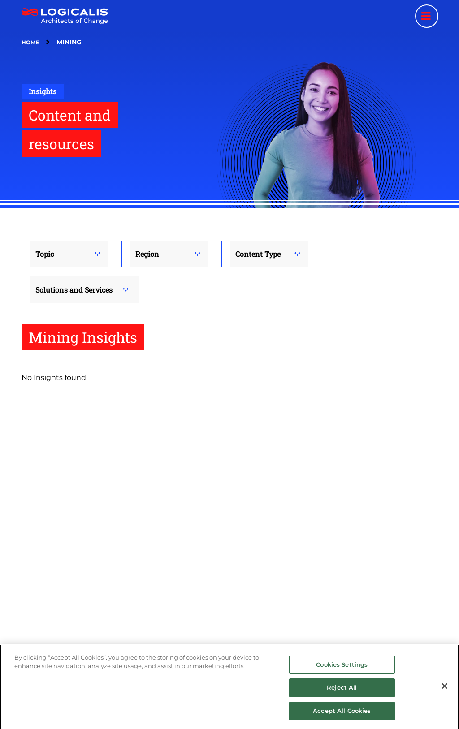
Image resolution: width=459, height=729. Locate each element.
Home (30, 42)
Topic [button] (44, 254)
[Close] (445, 692)
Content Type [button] (258, 254)
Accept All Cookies (342, 716)
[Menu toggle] (426, 16)
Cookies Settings (342, 670)
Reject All (342, 693)
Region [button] (147, 254)
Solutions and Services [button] (74, 289)
